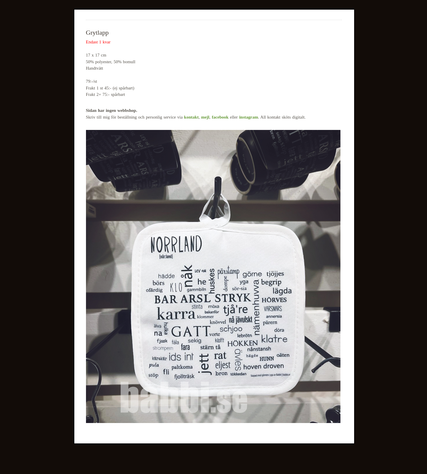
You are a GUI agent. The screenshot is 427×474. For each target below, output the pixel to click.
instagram (248, 117)
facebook (220, 117)
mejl (205, 117)
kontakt (191, 117)
